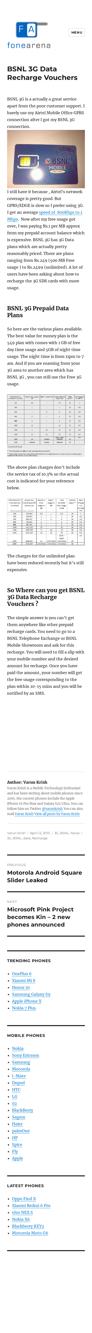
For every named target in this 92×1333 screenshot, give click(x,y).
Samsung (21, 1062)
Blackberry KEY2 (28, 1226)
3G (56, 833)
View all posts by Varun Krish (57, 814)
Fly (15, 1151)
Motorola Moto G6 (30, 1233)
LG (14, 1096)
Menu (76, 32)
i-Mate (19, 1075)
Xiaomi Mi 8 (23, 980)
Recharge (40, 838)
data (27, 838)
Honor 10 (21, 987)
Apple (17, 1158)
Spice (17, 1144)
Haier (17, 1123)
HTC (16, 1089)
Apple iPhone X (26, 1001)
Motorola (21, 1069)
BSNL (64, 833)
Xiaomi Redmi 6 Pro (31, 1205)
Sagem (18, 1117)
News (75, 833)
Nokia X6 (21, 1219)
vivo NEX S (22, 1212)
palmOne (21, 1130)
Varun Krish (24, 814)
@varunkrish (52, 809)
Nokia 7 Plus (24, 1008)
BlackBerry (22, 1110)
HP (15, 1137)
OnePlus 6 (22, 973)
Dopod (18, 1082)
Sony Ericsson (25, 1055)
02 (14, 1103)
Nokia (18, 1048)
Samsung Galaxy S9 (31, 994)
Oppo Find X (24, 1198)
